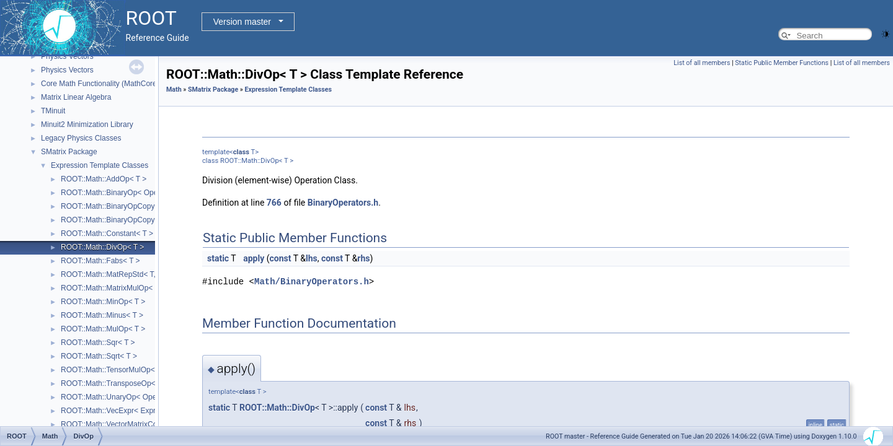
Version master (242, 22)
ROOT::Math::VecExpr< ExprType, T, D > (128, 410)
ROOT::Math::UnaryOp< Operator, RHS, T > (133, 397)
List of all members (701, 63)
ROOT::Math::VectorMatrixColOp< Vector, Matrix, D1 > (150, 424)
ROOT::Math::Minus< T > (102, 315)
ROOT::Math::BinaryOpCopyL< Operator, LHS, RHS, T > (154, 206)
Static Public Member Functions (782, 63)
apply (253, 258)
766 (274, 203)
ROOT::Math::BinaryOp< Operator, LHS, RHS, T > (143, 192)
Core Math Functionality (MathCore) (100, 83)
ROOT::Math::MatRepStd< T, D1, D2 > (124, 274)
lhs (312, 258)
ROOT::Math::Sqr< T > (98, 342)
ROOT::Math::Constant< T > (107, 233)
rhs (363, 258)
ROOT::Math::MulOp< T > (103, 329)
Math (174, 89)
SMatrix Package (69, 151)
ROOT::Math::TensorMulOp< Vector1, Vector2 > (139, 369)
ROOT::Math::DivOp (277, 408)
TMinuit (53, 111)
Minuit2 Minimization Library (87, 124)
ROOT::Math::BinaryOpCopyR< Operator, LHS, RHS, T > (155, 220)
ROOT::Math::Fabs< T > (100, 260)
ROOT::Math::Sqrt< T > (99, 356)
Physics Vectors (67, 56)
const (280, 258)
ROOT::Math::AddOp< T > (103, 179)
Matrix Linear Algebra (76, 97)
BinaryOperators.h (343, 203)
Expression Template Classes (99, 165)
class (241, 152)
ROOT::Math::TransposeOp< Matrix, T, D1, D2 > (140, 383)
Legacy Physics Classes (81, 138)
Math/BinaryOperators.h (311, 281)
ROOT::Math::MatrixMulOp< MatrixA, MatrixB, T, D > (147, 288)
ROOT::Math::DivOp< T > (102, 247)
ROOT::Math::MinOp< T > (103, 301)
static (218, 258)
